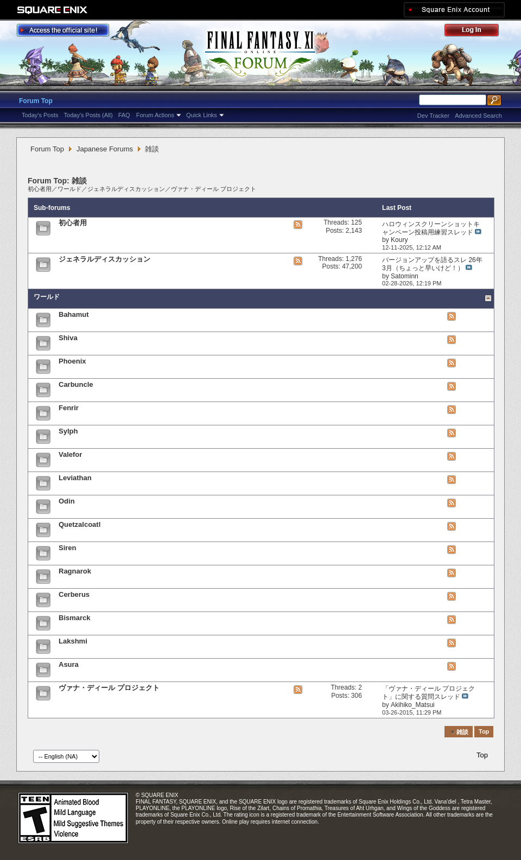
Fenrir (69, 408)
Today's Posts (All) (88, 115)
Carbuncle (76, 384)
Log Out (477, 31)
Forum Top (36, 101)
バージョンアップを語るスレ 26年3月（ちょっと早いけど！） (432, 264)
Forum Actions (155, 115)
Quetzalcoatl (79, 524)
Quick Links (201, 115)
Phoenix (72, 361)
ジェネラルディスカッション (126, 189)
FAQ (124, 115)
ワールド (69, 189)
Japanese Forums (105, 149)
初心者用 (40, 189)
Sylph (68, 431)
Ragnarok (75, 571)
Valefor (70, 454)
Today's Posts (40, 115)
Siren (68, 548)
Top (484, 732)
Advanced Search (478, 115)
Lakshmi (73, 641)
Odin (67, 501)
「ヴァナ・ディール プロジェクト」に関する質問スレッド (428, 692)
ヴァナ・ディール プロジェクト (213, 189)
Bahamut (74, 314)
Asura (69, 664)
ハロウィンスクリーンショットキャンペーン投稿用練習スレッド (431, 228)
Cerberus (74, 594)
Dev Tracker (433, 115)
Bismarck (75, 618)
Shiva (68, 338)
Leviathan (75, 478)
